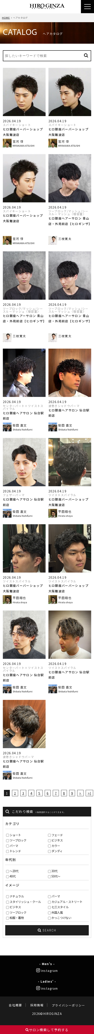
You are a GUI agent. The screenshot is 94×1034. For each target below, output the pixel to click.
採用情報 (37, 1005)
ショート (15, 835)
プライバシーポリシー (68, 1005)
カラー (55, 845)
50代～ (55, 876)
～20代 (14, 871)
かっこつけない (61, 917)
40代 (12, 876)
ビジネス (57, 840)
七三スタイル (59, 907)
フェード (57, 835)
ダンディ (57, 851)
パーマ (14, 845)
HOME (6, 17)
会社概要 (15, 1005)
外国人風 (57, 912)
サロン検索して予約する (47, 1029)
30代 (54, 871)
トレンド (15, 851)
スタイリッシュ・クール (25, 901)
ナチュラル (17, 896)
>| (89, 793)
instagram (47, 970)
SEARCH (47, 930)
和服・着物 (17, 917)
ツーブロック (18, 840)
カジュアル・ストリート (66, 901)
